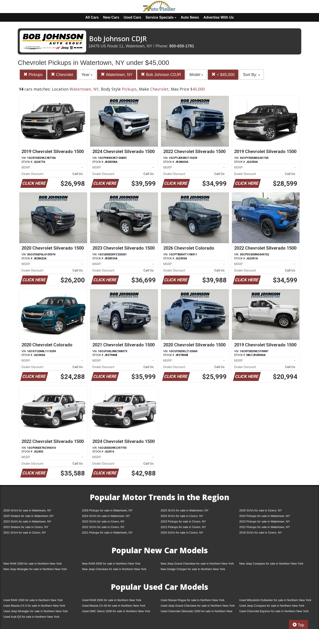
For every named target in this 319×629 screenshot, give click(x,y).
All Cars (92, 17)
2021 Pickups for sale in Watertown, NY (107, 532)
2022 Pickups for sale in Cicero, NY (183, 527)
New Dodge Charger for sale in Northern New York (193, 569)
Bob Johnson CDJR (161, 74)
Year (87, 74)
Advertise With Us (218, 17)
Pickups (33, 74)
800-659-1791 (181, 46)
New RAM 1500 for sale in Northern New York (32, 563)
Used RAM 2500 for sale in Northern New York (111, 600)
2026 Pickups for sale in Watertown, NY (107, 510)
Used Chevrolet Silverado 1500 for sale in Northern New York (196, 612)
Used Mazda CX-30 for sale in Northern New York (113, 605)
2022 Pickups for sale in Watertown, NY (264, 527)
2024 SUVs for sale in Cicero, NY (182, 516)
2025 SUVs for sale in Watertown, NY (184, 510)
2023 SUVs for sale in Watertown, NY (27, 521)
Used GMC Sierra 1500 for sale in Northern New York (116, 611)
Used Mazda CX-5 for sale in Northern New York (34, 605)
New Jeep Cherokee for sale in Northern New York (114, 569)
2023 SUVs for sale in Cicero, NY (103, 521)
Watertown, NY (116, 74)
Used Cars (132, 17)
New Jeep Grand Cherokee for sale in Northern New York (197, 563)
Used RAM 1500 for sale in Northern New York (33, 600)
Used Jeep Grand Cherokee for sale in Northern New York (198, 605)
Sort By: (251, 74)
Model (196, 74)
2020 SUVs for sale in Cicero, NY (182, 532)
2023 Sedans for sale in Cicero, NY (25, 527)
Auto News (190, 17)
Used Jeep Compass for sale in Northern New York (271, 605)
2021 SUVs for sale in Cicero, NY (24, 532)
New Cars (111, 17)
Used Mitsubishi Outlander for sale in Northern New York (275, 600)
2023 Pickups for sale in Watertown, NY (264, 521)
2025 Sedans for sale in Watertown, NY (28, 516)
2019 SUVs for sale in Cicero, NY (260, 532)
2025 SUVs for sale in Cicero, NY (260, 510)
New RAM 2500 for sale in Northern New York (111, 563)
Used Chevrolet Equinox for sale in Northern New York (274, 611)
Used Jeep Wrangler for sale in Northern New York (35, 611)
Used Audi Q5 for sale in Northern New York (31, 616)
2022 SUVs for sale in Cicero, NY (103, 527)
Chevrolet (62, 74)
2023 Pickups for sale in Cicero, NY (183, 521)
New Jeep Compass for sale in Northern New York (271, 563)
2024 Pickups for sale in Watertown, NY (264, 516)
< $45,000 (223, 74)
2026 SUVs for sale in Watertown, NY (27, 510)
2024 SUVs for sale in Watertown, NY (106, 516)
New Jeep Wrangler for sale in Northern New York (35, 569)
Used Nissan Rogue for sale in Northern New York (192, 600)
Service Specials (161, 17)
